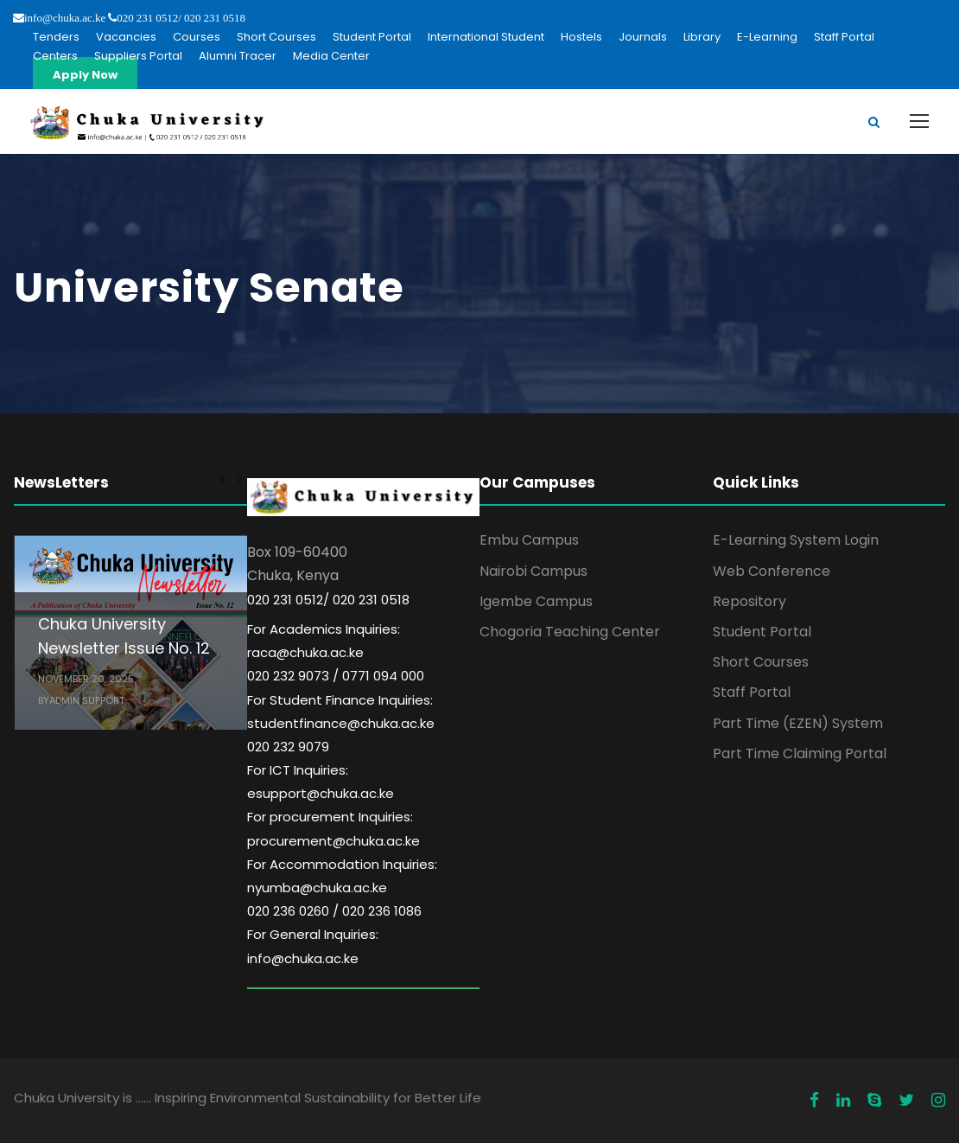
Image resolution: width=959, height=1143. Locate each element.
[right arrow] (239, 478)
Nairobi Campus (533, 571)
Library (702, 37)
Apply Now (85, 75)
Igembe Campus (536, 601)
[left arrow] (222, 478)
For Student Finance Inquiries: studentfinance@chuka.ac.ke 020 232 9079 (341, 723)
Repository (749, 601)
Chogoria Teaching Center (569, 632)
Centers (55, 56)
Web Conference (771, 571)
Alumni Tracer (237, 56)
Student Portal (372, 37)
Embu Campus (529, 540)
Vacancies (126, 37)
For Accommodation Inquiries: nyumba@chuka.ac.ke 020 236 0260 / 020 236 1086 (342, 887)
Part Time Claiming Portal (799, 753)
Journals (643, 37)
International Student (486, 37)
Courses (196, 37)
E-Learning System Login (796, 540)
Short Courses (276, 37)
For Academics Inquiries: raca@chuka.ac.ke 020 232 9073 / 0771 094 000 (335, 652)
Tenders (56, 37)
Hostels (581, 37)
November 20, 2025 (86, 679)
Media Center (331, 56)
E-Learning (767, 37)
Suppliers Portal (138, 56)
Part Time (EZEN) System (798, 723)
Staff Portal (844, 37)
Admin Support (86, 700)
